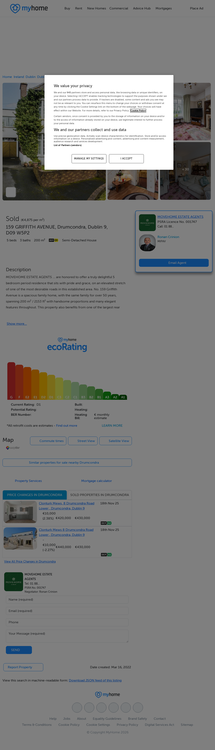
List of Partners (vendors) (67, 145)
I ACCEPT (126, 158)
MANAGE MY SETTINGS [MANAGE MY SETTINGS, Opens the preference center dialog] (89, 158)
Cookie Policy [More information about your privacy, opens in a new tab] (138, 110)
